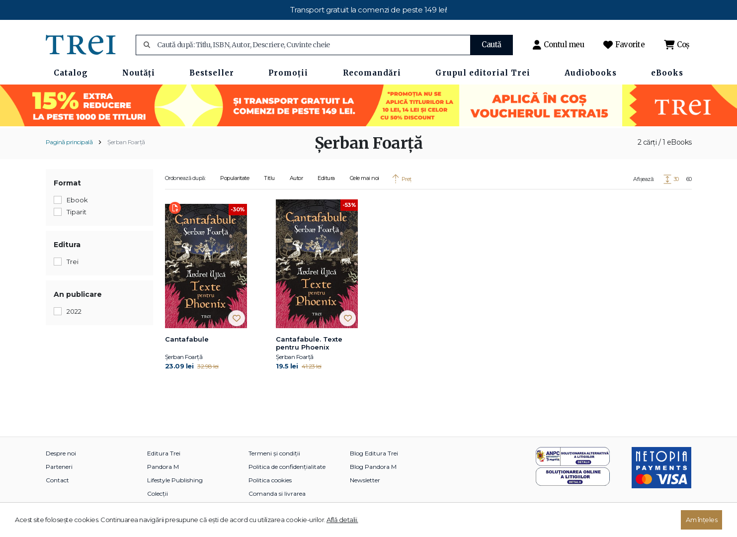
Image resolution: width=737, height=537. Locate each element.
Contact (57, 480)
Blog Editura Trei (374, 453)
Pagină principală (69, 142)
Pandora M (163, 466)
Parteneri (59, 466)
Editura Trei (163, 453)
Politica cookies (270, 480)
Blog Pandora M (373, 466)
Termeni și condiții (274, 453)
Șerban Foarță (126, 142)
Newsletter (365, 480)
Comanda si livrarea (277, 493)
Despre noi (61, 453)
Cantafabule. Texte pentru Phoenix (309, 343)
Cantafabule (187, 339)
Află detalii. (342, 520)
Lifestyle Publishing (175, 480)
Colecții (157, 493)
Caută (491, 44)
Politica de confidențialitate (287, 466)
